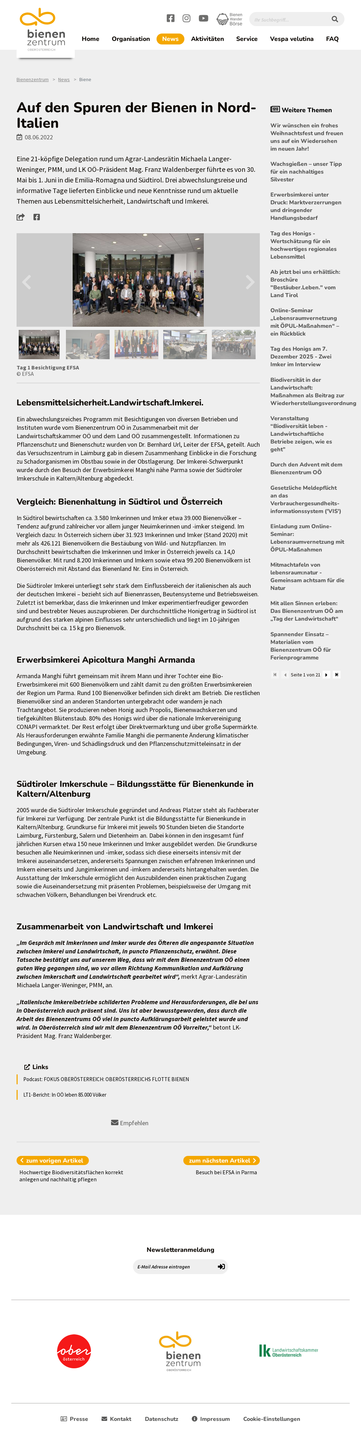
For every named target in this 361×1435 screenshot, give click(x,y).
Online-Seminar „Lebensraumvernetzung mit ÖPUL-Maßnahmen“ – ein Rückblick (304, 322)
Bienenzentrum (33, 79)
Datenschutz (161, 1419)
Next (250, 280)
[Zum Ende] (337, 675)
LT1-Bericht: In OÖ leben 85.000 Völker (64, 1094)
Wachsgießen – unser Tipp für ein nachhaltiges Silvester (306, 171)
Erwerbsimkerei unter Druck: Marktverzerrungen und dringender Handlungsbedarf (306, 206)
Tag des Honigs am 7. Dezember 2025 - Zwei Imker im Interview (300, 356)
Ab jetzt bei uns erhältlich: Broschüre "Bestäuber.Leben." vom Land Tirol (305, 283)
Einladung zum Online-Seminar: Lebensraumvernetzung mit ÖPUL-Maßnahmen (307, 538)
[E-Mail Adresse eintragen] (174, 1266)
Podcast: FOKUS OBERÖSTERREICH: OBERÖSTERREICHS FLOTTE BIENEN (106, 1079)
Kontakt (116, 1419)
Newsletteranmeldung (180, 1250)
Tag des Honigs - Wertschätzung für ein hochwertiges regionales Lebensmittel (303, 245)
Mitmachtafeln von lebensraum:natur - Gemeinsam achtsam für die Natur (307, 576)
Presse (74, 1419)
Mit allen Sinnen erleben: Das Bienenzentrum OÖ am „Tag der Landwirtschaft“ (306, 611)
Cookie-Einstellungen (271, 1419)
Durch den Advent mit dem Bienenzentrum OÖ (306, 468)
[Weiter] (326, 675)
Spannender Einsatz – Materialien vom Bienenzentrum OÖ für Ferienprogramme (300, 646)
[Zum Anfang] (275, 675)
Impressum (211, 1419)
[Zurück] (285, 675)
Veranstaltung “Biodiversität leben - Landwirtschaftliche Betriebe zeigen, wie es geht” (301, 434)
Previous (26, 280)
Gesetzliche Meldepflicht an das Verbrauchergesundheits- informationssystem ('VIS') (305, 499)
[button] (23, 217)
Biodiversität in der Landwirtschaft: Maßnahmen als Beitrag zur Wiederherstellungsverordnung (307, 391)
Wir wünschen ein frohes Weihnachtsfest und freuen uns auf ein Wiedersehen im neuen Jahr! (306, 137)
